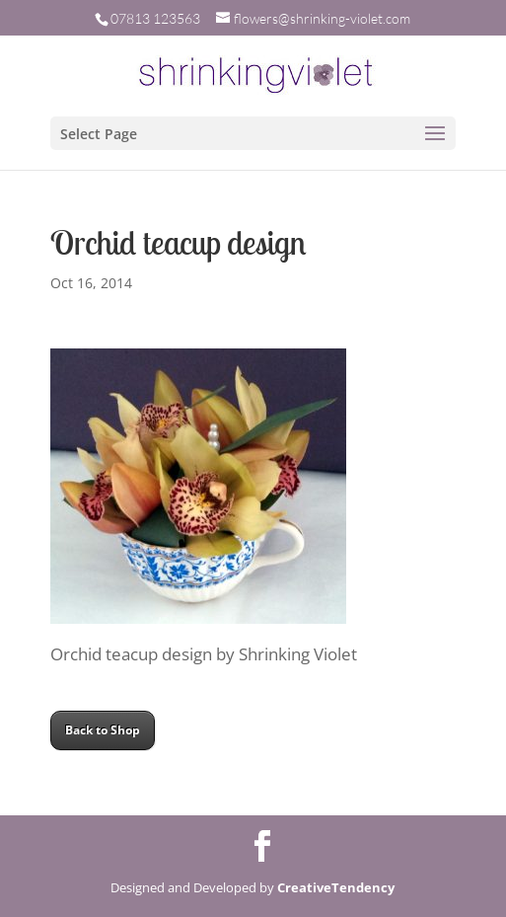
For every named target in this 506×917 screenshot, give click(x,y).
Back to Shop (102, 730)
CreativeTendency (336, 887)
